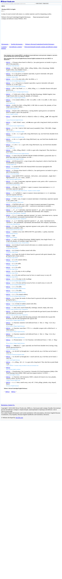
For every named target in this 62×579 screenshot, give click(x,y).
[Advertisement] (23, 31)
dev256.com (19, 417)
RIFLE (8, 62)
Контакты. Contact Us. (8, 405)
